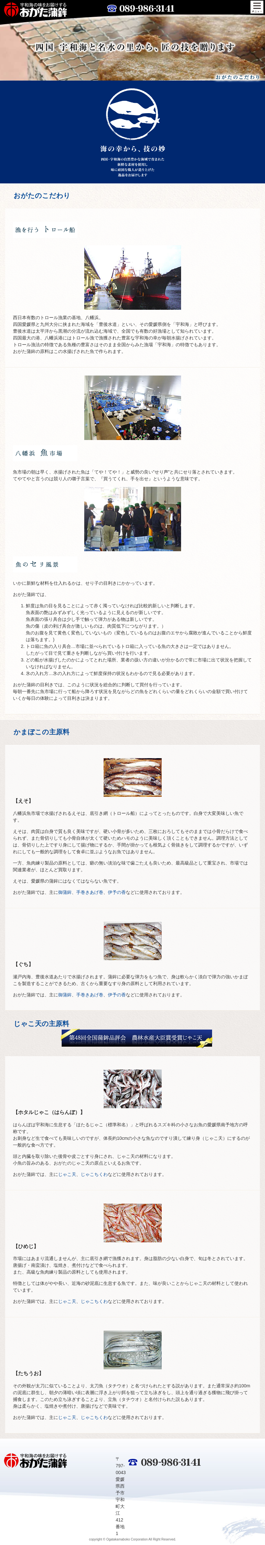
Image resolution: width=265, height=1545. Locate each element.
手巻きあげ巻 (89, 892)
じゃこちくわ (94, 1174)
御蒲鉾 (65, 892)
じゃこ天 (67, 1174)
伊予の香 (117, 892)
